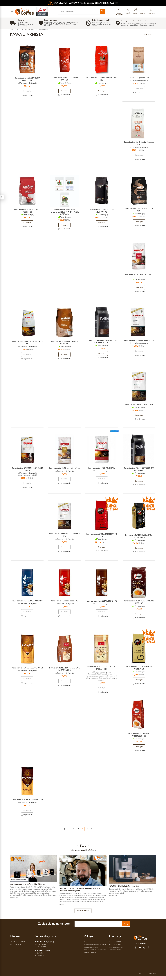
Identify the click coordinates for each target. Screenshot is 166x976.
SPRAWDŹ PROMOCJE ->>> (106, 3)
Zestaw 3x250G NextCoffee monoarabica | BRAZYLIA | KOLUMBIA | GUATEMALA (65, 212)
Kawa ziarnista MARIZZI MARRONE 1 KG (101, 601)
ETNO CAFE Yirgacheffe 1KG (139, 78)
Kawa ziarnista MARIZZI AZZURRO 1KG (27, 601)
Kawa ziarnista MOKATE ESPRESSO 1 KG (27, 800)
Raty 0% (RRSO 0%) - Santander (95, 950)
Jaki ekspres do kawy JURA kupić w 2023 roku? (28, 884)
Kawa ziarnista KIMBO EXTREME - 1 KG (139, 340)
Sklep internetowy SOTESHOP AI (147, 974)
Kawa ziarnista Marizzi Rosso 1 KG (64, 601)
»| (100, 829)
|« (64, 829)
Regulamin (87, 942)
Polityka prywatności (91, 947)
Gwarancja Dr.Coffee (116, 947)
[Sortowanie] (149, 35)
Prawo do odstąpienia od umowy (95, 944)
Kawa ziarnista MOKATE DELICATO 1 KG (27, 668)
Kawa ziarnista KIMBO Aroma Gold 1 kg (64, 468)
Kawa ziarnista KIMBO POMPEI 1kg (101, 468)
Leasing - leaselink (90, 952)
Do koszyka (64, 91)
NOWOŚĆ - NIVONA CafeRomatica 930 (124, 886)
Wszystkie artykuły (83, 910)
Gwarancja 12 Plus (115, 950)
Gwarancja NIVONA (115, 942)
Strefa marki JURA (115, 944)
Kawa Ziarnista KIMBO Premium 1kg (139, 404)
